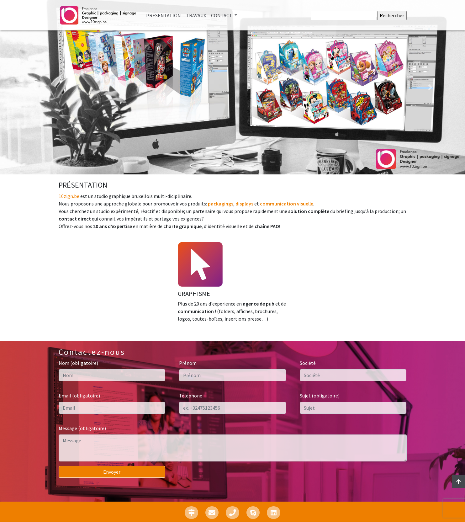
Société (308, 363)
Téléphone (190, 395)
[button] (35, 87)
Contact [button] (222, 15)
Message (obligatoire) (82, 428)
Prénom (188, 363)
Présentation (164, 15)
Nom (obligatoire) (78, 363)
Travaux (196, 15)
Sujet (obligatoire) (320, 395)
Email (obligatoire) (79, 395)
